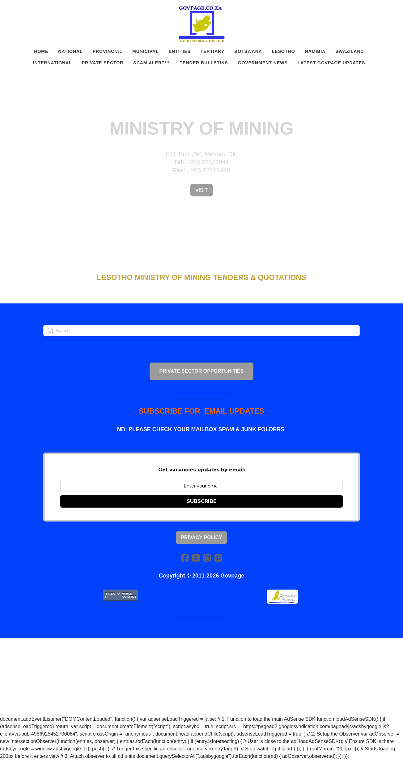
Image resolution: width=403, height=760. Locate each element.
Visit (201, 190)
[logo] (201, 24)
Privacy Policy (201, 537)
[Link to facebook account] (185, 558)
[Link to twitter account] (196, 558)
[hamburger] (16, 10)
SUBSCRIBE (201, 501)
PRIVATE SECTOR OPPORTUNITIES (201, 371)
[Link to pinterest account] (218, 558)
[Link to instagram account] (207, 558)
